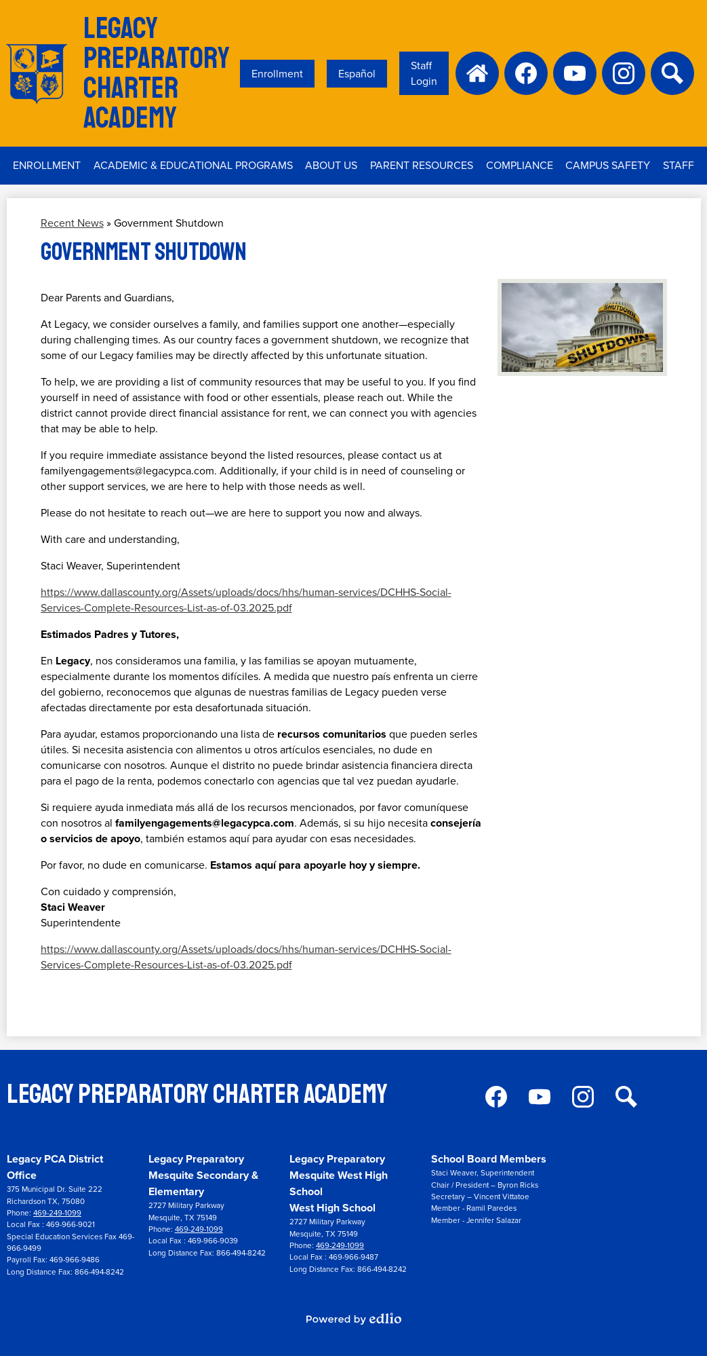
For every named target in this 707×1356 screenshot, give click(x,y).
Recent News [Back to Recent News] (72, 223)
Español (357, 73)
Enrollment (277, 73)
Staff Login (424, 73)
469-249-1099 (57, 1213)
